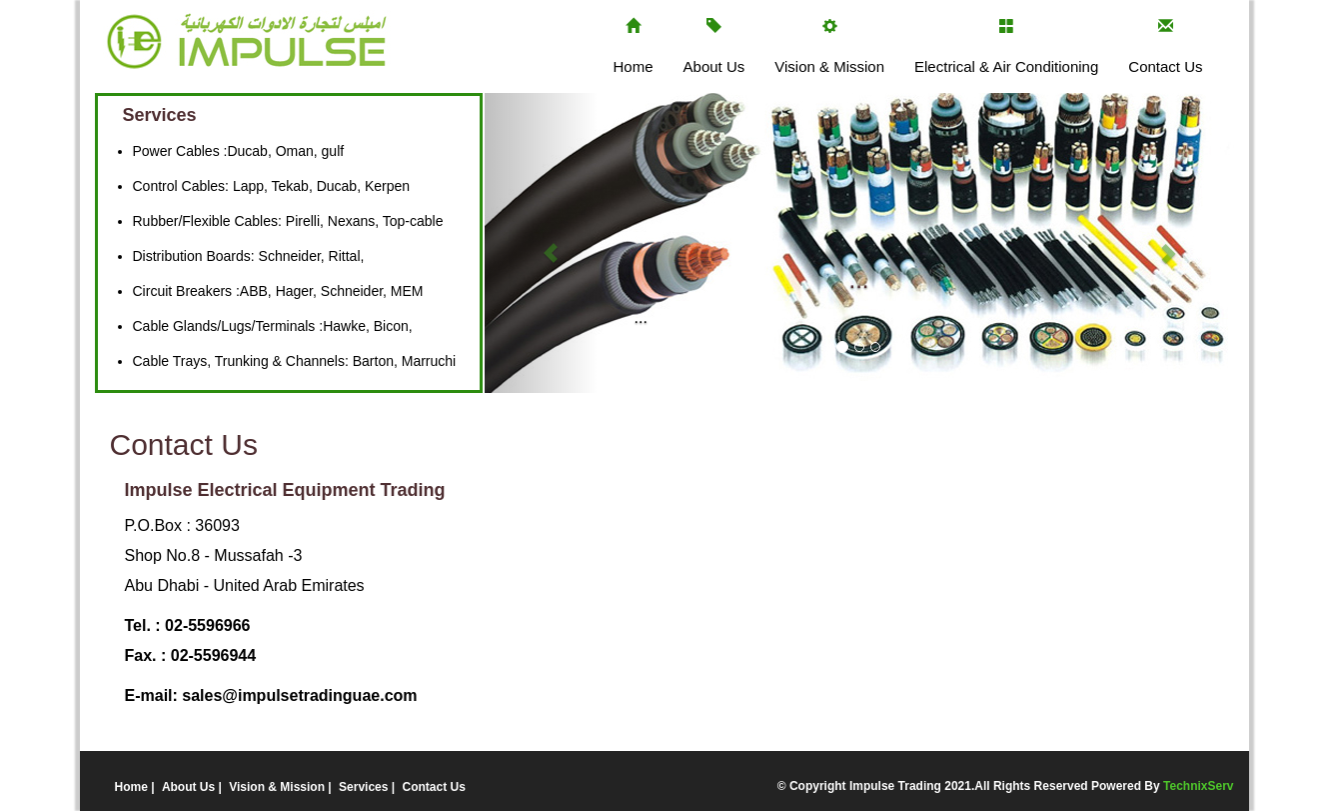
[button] (541, 243)
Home (634, 66)
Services (365, 787)
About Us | (193, 787)
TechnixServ (1198, 786)
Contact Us (1165, 66)
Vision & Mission (829, 66)
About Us (714, 66)
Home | (136, 787)
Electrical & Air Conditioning (1006, 66)
